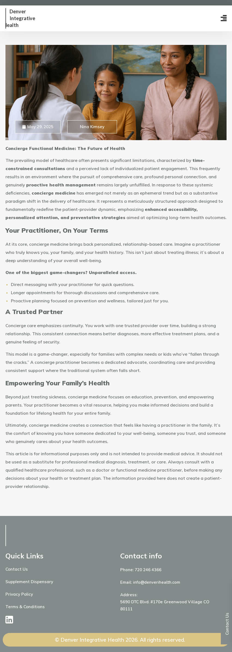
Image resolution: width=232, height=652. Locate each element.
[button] (204, 18)
